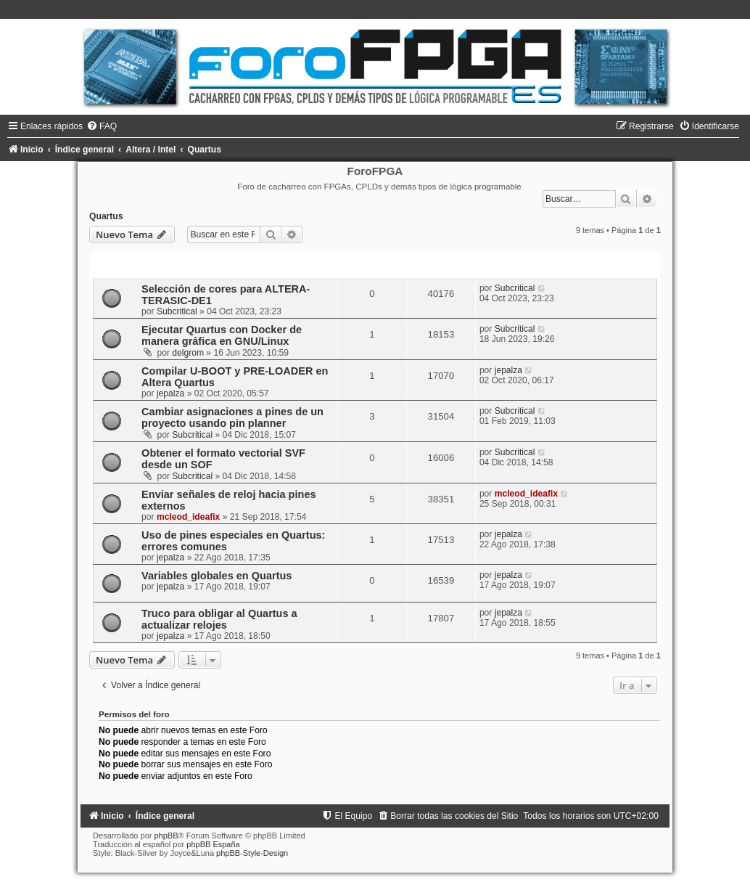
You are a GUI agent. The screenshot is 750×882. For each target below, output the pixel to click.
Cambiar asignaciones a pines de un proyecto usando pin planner (232, 417)
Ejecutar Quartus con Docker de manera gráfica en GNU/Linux (221, 335)
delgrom (188, 353)
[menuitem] (101, 126)
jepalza (170, 393)
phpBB (166, 835)
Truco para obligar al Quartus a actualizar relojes (219, 619)
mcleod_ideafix (188, 517)
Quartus (106, 216)
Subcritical (177, 311)
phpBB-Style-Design (252, 853)
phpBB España (212, 844)
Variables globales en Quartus (216, 575)
